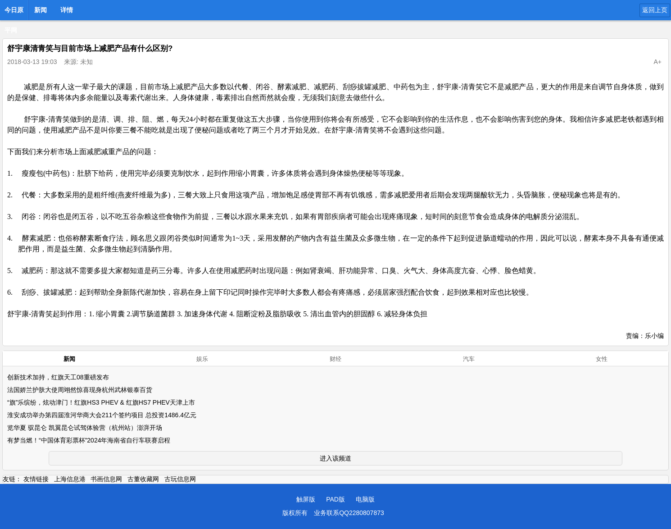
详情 (66, 10)
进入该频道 (335, 458)
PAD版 (335, 499)
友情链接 (36, 479)
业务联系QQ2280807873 (349, 512)
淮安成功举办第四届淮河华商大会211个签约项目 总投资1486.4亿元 (101, 415)
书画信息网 (106, 479)
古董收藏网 (143, 479)
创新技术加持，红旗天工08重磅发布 (58, 377)
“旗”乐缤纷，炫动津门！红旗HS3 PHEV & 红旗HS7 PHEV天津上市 (101, 402)
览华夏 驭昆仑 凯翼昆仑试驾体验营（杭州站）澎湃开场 (84, 427)
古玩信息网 (180, 479)
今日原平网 (14, 12)
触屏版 (305, 499)
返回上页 (654, 10)
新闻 (40, 10)
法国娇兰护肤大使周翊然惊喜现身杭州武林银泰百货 (79, 389)
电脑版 (365, 499)
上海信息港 (70, 479)
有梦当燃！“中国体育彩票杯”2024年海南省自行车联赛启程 (88, 440)
